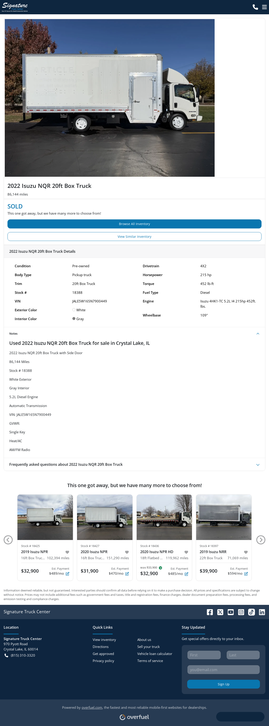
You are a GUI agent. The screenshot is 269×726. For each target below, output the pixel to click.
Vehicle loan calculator (154, 653)
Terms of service (150, 660)
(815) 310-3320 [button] (20, 655)
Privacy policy (103, 660)
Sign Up (224, 684)
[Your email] (223, 669)
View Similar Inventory (134, 236)
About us (144, 639)
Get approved (103, 653)
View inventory (104, 639)
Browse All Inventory (134, 224)
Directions (101, 646)
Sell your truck (148, 646)
